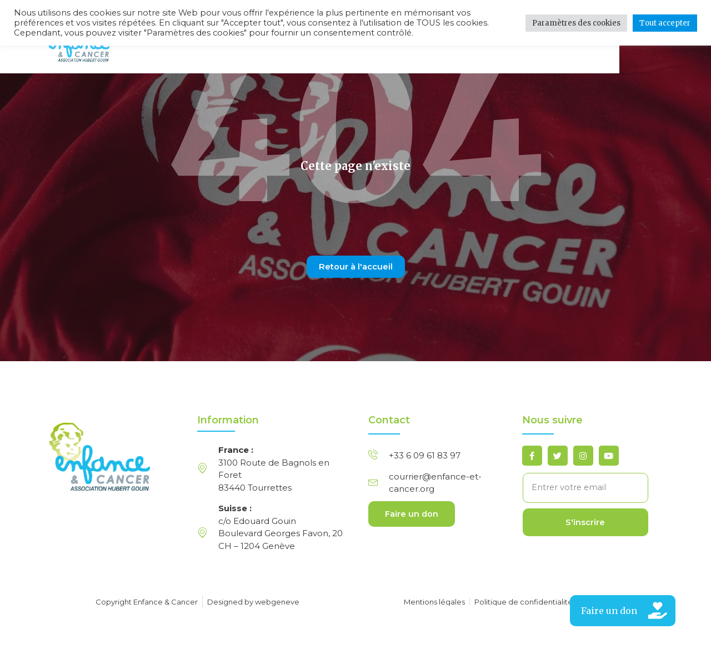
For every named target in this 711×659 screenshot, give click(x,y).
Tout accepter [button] (664, 23)
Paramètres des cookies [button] (576, 23)
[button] (622, 610)
